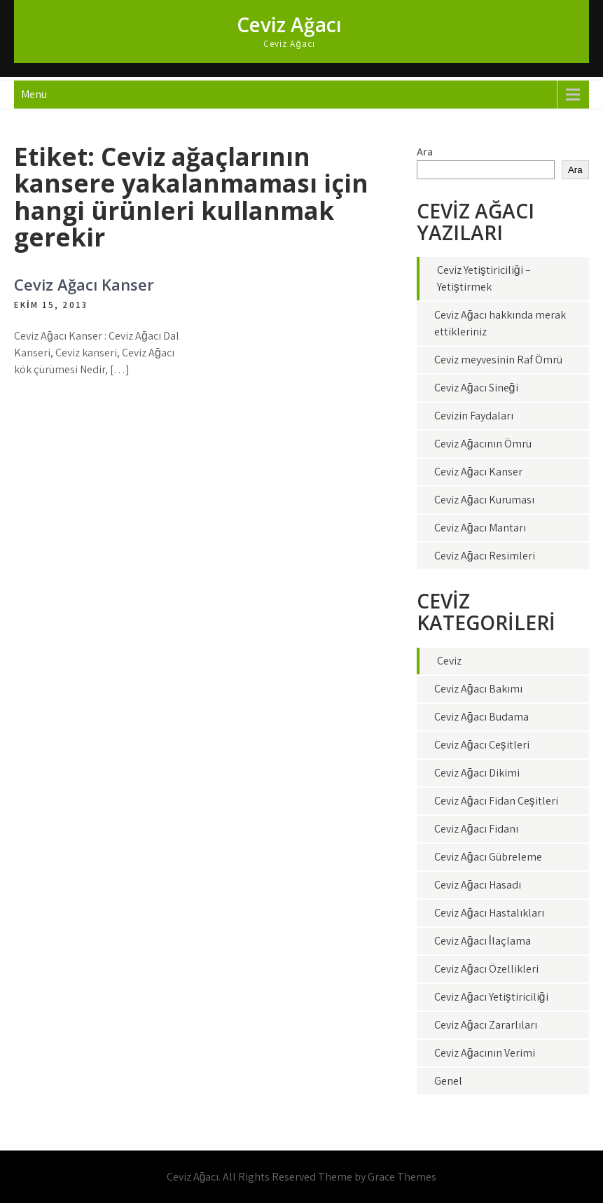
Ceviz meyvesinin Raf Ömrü (498, 359)
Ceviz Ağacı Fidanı (476, 828)
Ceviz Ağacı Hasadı (477, 884)
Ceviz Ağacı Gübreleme (488, 856)
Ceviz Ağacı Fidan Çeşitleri (496, 800)
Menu (34, 94)
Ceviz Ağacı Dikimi (477, 772)
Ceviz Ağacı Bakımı (478, 688)
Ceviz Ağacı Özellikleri (486, 968)
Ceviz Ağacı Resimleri (484, 555)
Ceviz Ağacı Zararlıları (485, 1024)
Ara (425, 151)
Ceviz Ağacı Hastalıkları (489, 912)
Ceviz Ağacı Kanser (84, 284)
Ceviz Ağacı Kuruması (484, 499)
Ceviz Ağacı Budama (481, 716)
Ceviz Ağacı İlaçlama (482, 940)
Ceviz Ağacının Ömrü (483, 443)
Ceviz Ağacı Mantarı (480, 527)
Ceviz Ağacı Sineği (476, 387)
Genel (448, 1080)
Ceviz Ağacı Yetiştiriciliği (491, 996)
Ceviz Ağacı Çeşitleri (481, 744)
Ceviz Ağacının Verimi (484, 1052)
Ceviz (449, 660)
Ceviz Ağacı (289, 24)
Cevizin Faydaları (473, 415)
